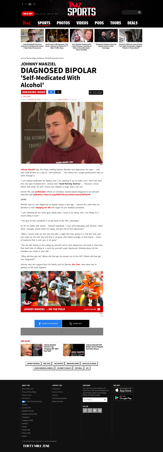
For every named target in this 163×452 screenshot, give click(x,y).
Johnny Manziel (33, 363)
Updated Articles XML (29, 414)
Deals (132, 23)
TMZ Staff (26, 96)
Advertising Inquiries (59, 398)
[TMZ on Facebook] (22, 4)
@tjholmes (38, 194)
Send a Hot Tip (57, 392)
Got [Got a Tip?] (27, 13)
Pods (99, 23)
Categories (26, 417)
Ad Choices (26, 398)
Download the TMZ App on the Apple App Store (123, 390)
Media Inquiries (57, 401)
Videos (82, 23)
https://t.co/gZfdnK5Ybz (54, 194)
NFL (87, 368)
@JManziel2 (40, 191)
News (26, 23)
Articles (24, 405)
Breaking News (72, 363)
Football (79, 368)
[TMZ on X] (26, 4)
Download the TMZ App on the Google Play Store (123, 398)
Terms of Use (26, 395)
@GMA (23, 199)
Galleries (25, 423)
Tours (115, 23)
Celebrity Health (64, 368)
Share (48, 323)
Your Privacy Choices (32, 401)
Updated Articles (28, 411)
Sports (44, 23)
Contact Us (56, 389)
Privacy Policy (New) (29, 392)
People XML (26, 430)
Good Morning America (44, 368)
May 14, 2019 (63, 99)
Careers (55, 395)
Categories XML (27, 420)
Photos (63, 23)
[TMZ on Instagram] (34, 4)
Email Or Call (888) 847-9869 (47, 14)
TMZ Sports (58, 363)
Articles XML (26, 408)
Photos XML (26, 433)
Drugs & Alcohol (89, 363)
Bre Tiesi (46, 363)
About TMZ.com (27, 389)
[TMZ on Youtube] (30, 4)
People (24, 427)
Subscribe (105, 399)
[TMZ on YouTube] (94, 410)
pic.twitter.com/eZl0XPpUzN (77, 194)
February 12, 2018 (34, 99)
